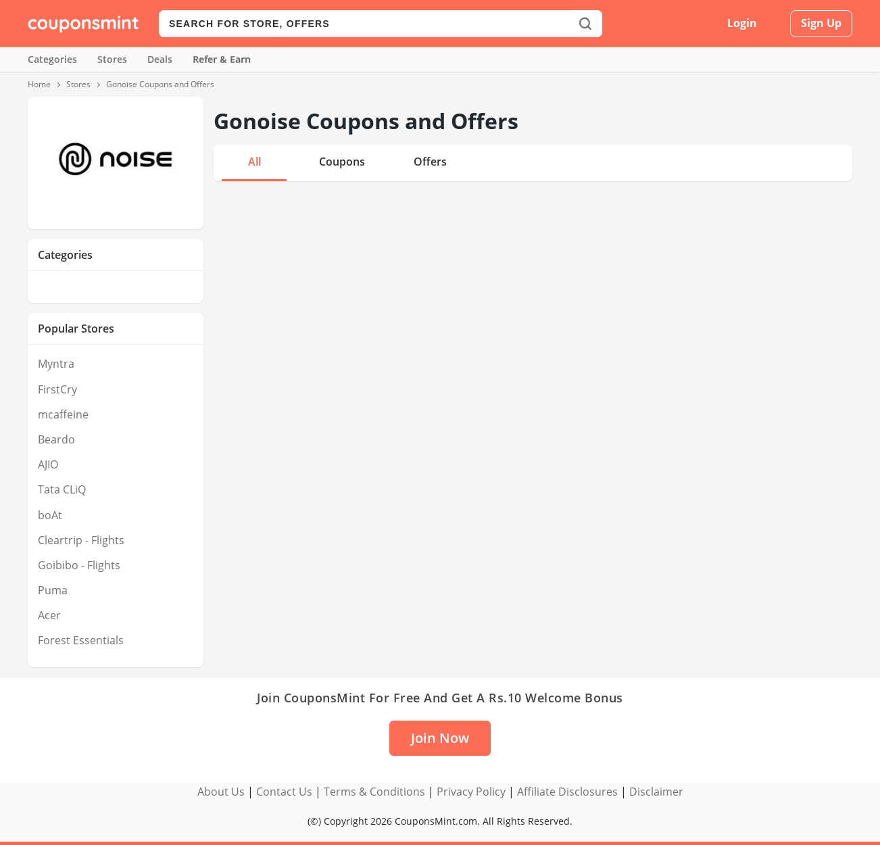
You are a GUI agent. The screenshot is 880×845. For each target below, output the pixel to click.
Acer (49, 615)
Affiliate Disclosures (567, 791)
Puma (53, 590)
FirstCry (57, 389)
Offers (430, 161)
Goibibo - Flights (79, 565)
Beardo (56, 439)
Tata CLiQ (62, 489)
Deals (159, 59)
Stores (112, 59)
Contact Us (284, 791)
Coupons (342, 161)
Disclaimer (656, 791)
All (254, 161)
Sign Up (821, 23)
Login (742, 23)
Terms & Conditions (374, 791)
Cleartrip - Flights (81, 540)
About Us (221, 791)
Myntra (56, 363)
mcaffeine (63, 414)
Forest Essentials (81, 640)
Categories (52, 59)
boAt (50, 515)
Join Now (440, 738)
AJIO (48, 464)
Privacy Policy (471, 791)
